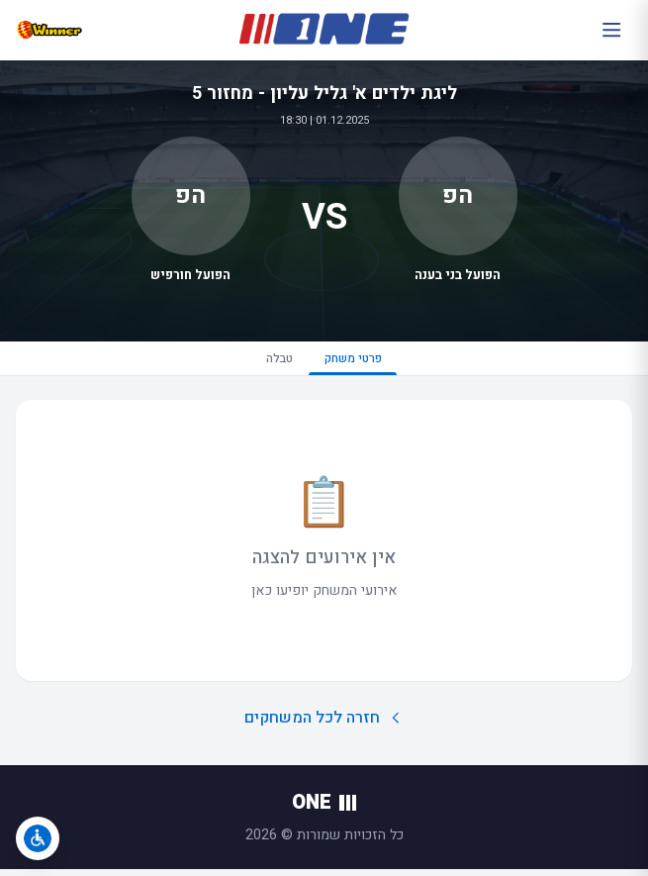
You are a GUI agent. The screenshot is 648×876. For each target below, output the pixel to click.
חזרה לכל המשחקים (324, 723)
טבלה (271, 360)
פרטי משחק (359, 365)
